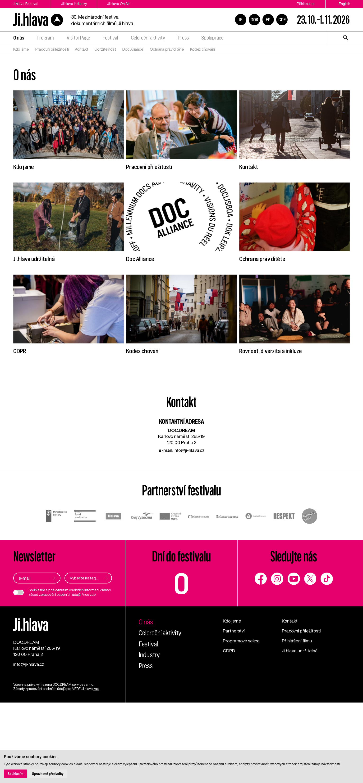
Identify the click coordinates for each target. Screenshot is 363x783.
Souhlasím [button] (15, 774)
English (344, 3)
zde (93, 674)
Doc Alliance (132, 50)
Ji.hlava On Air (121, 3)
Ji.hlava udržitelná (300, 729)
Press (183, 38)
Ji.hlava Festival (25, 3)
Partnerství (234, 709)
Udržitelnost (105, 50)
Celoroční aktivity (148, 38)
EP (268, 20)
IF (240, 20)
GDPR (229, 729)
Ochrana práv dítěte (167, 50)
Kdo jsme (21, 50)
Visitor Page (78, 38)
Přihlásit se (306, 3)
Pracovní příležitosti (52, 50)
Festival (110, 38)
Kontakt (81, 50)
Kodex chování (202, 50)
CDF (282, 20)
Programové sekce (241, 719)
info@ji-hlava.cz (189, 529)
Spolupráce (212, 38)
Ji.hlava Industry (75, 3)
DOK (254, 20)
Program (45, 38)
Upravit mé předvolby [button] (48, 774)
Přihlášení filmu (297, 719)
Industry (150, 734)
